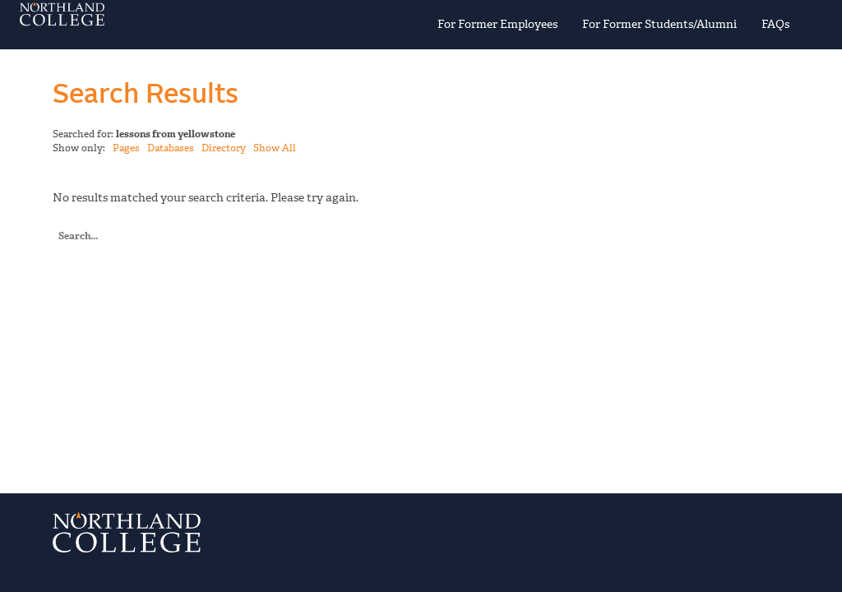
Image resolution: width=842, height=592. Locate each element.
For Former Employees (497, 24)
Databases (170, 148)
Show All (274, 148)
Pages (126, 148)
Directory (223, 148)
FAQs (775, 24)
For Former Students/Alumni (659, 24)
